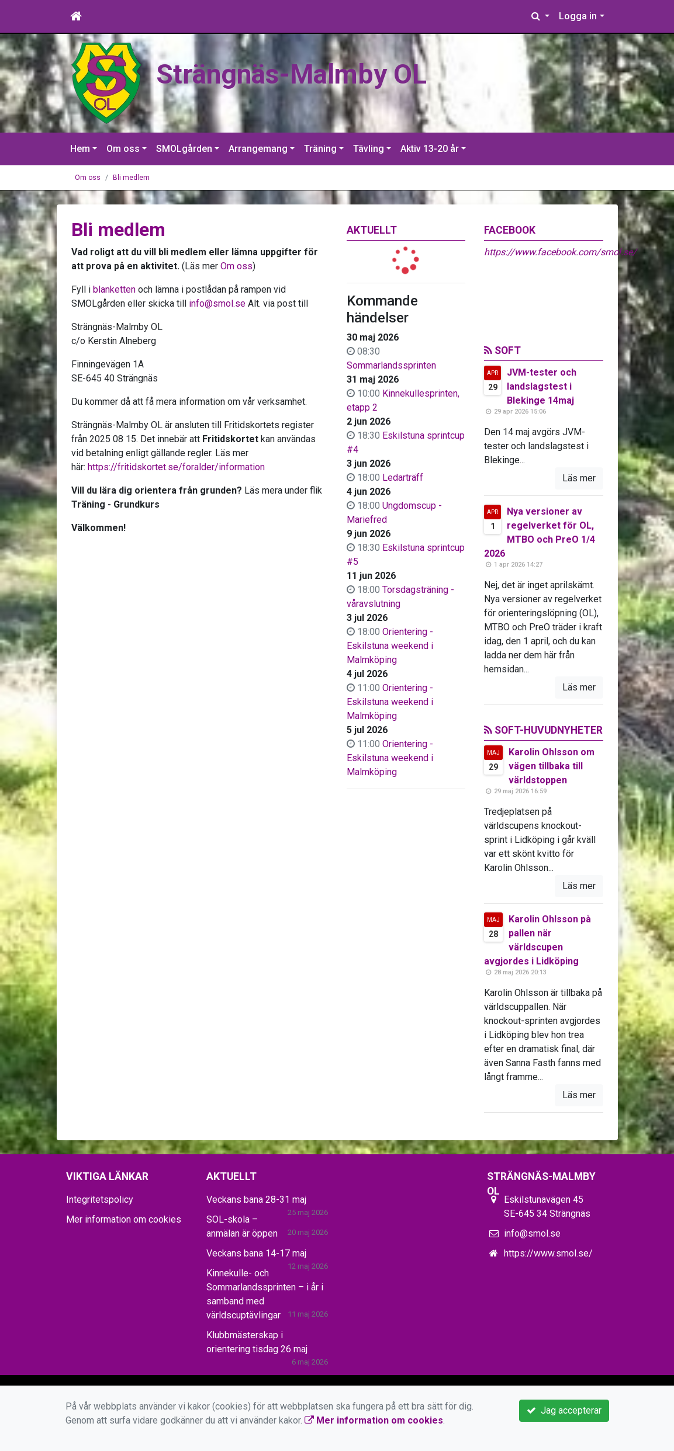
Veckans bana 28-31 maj (256, 1199)
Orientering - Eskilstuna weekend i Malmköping (390, 645)
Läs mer (579, 478)
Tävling (368, 148)
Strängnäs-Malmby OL (291, 74)
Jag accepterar (564, 1410)
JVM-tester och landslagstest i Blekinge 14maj (541, 386)
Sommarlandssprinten (391, 365)
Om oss (123, 148)
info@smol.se (217, 303)
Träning (320, 148)
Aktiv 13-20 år (429, 148)
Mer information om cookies (123, 1219)
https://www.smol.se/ (548, 1253)
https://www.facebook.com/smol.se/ (560, 252)
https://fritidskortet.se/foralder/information (176, 467)
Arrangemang (258, 148)
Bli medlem (131, 177)
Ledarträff (402, 477)
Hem (80, 148)
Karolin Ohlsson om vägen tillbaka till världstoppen (551, 766)
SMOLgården (184, 148)
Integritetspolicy (99, 1199)
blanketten (114, 289)
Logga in (578, 16)
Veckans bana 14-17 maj (256, 1253)
